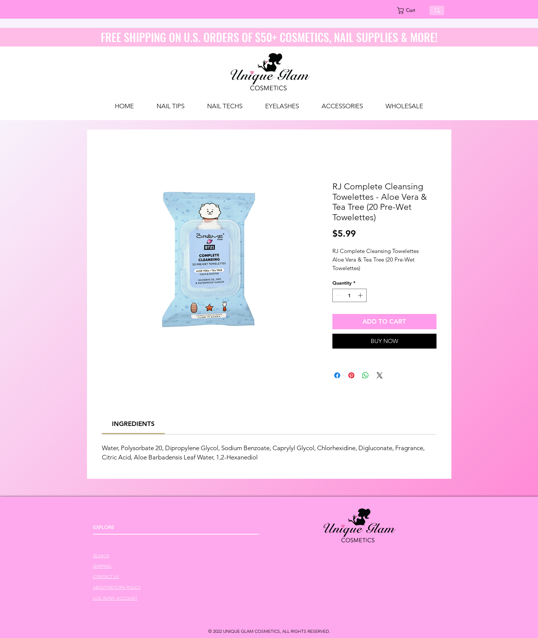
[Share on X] (379, 375)
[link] (410, 10)
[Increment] (361, 295)
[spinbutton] (349, 295)
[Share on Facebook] (337, 375)
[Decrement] (338, 295)
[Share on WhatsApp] (365, 375)
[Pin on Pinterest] (351, 375)
